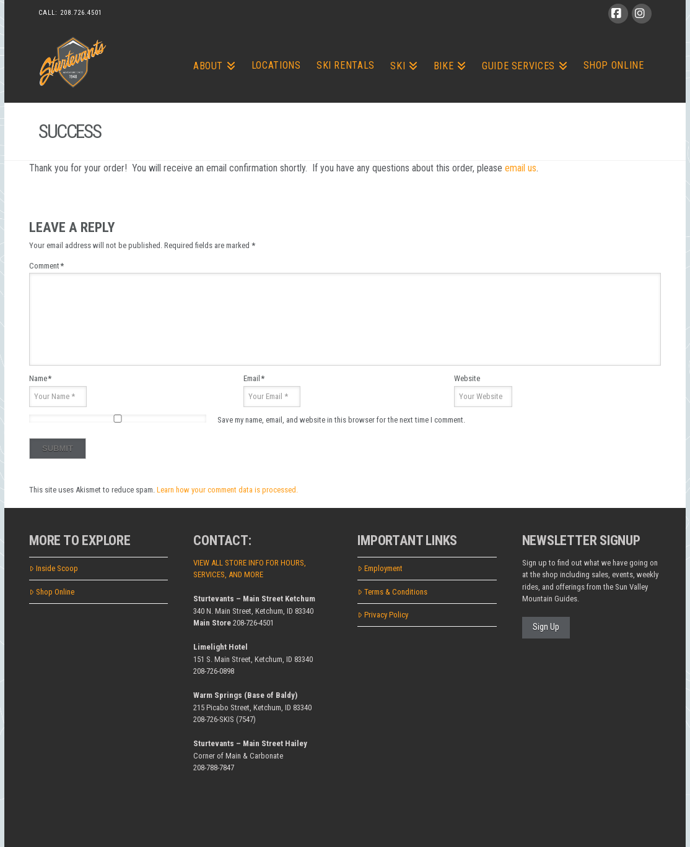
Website (467, 378)
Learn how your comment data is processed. (227, 489)
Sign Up (546, 627)
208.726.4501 (81, 13)
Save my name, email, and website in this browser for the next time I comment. (341, 419)
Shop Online (51, 591)
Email (253, 378)
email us (520, 168)
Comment (46, 265)
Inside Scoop (53, 568)
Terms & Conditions (392, 591)
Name (40, 378)
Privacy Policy (382, 614)
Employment (380, 568)
